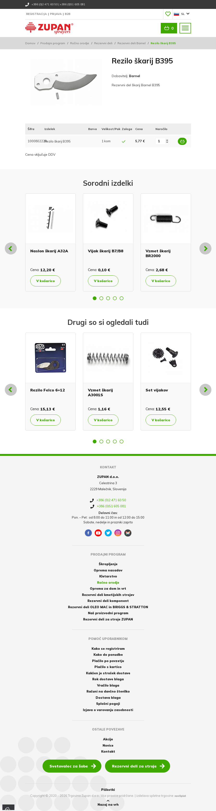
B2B (67, 14)
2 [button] (101, 298)
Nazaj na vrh (108, 802)
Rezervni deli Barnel (131, 43)
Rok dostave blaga (108, 679)
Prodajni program (52, 43)
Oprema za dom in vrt (108, 588)
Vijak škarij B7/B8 (105, 250)
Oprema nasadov (108, 570)
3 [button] (108, 298)
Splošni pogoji (108, 704)
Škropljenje (108, 564)
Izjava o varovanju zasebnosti (108, 710)
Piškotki (108, 790)
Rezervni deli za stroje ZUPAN (108, 619)
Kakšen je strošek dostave (108, 673)
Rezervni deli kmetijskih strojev (108, 595)
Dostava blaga (108, 698)
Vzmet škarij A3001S (100, 392)
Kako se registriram (108, 648)
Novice (108, 745)
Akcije (108, 739)
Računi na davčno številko (108, 691)
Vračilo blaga (108, 685)
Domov (30, 43)
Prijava (56, 14)
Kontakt (108, 751)
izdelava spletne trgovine (154, 796)
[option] (50, 242)
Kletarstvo (108, 576)
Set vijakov (157, 390)
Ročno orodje (79, 43)
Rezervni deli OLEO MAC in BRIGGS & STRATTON (108, 607)
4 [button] (114, 298)
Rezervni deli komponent (108, 601)
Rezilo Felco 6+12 (47, 390)
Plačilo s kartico (108, 667)
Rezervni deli (103, 43)
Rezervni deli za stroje (138, 765)
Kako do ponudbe (108, 654)
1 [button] (94, 298)
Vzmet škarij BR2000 (158, 253)
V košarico (45, 281)
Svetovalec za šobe (72, 765)
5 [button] (121, 298)
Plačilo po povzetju (108, 661)
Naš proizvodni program (108, 613)
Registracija (37, 14)
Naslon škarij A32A (49, 250)
